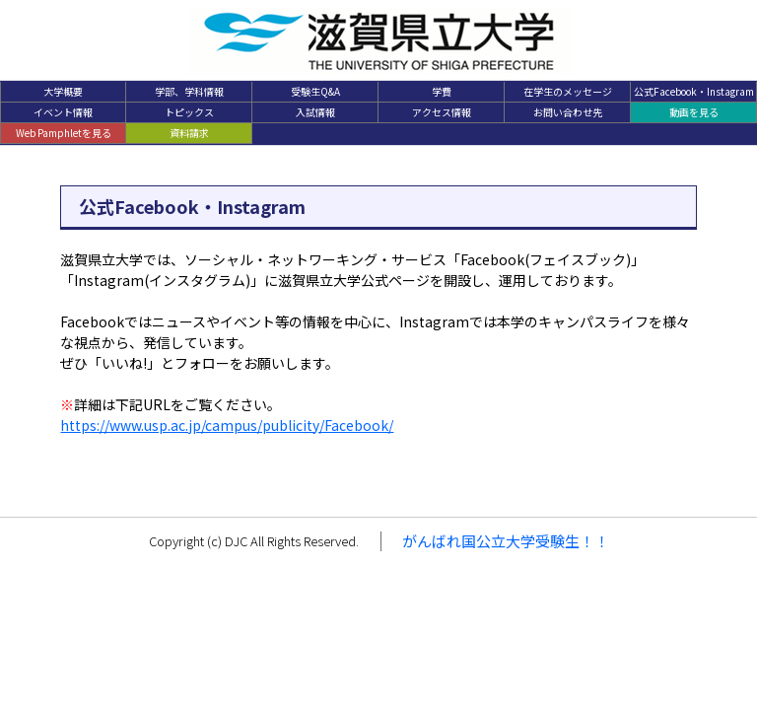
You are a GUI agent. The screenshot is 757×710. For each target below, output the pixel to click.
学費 (441, 91)
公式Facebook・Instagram (694, 91)
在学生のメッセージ (567, 91)
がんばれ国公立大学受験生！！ (505, 541)
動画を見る (694, 112)
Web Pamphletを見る (63, 132)
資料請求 (189, 132)
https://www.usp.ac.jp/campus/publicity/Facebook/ (226, 425)
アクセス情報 (441, 112)
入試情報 (315, 112)
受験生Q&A (315, 91)
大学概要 (63, 91)
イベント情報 (63, 112)
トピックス (189, 112)
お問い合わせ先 (567, 112)
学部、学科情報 (189, 91)
